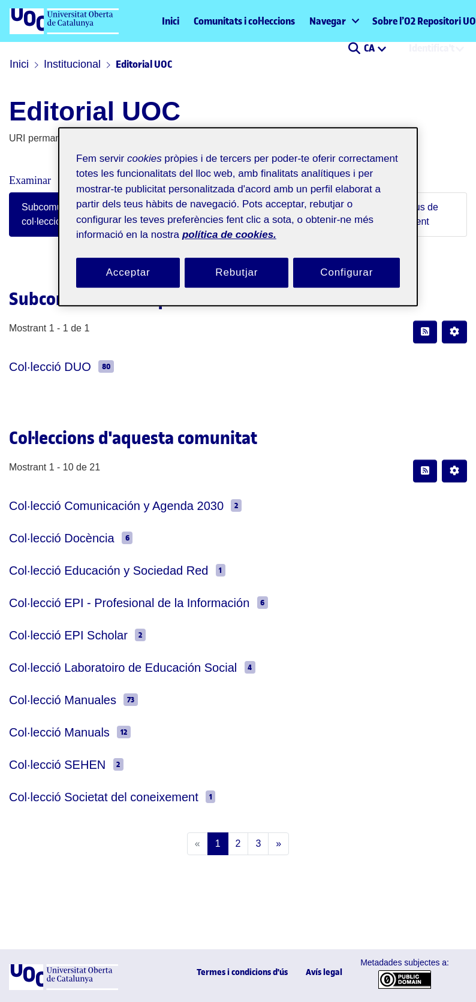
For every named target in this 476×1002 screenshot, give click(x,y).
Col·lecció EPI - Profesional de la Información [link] (110, 602)
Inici (170, 21)
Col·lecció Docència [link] (51, 538)
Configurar (346, 260)
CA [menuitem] (370, 48)
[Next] (276, 843)
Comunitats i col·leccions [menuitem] (244, 21)
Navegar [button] (327, 21)
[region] (238, 211)
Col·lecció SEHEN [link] (46, 764)
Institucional (67, 64)
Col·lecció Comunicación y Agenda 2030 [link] (98, 505)
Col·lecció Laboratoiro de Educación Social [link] (104, 667)
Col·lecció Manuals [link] (50, 732)
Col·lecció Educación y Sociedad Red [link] (90, 570)
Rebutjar (237, 260)
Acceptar (128, 260)
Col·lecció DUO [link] (41, 366)
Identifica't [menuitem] (431, 48)
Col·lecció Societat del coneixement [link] (89, 797)
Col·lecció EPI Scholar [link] (56, 635)
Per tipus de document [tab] (406, 214)
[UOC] (63, 987)
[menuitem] (333, 21)
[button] (354, 49)
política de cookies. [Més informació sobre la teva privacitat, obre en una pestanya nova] (305, 222)
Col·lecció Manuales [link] (53, 700)
